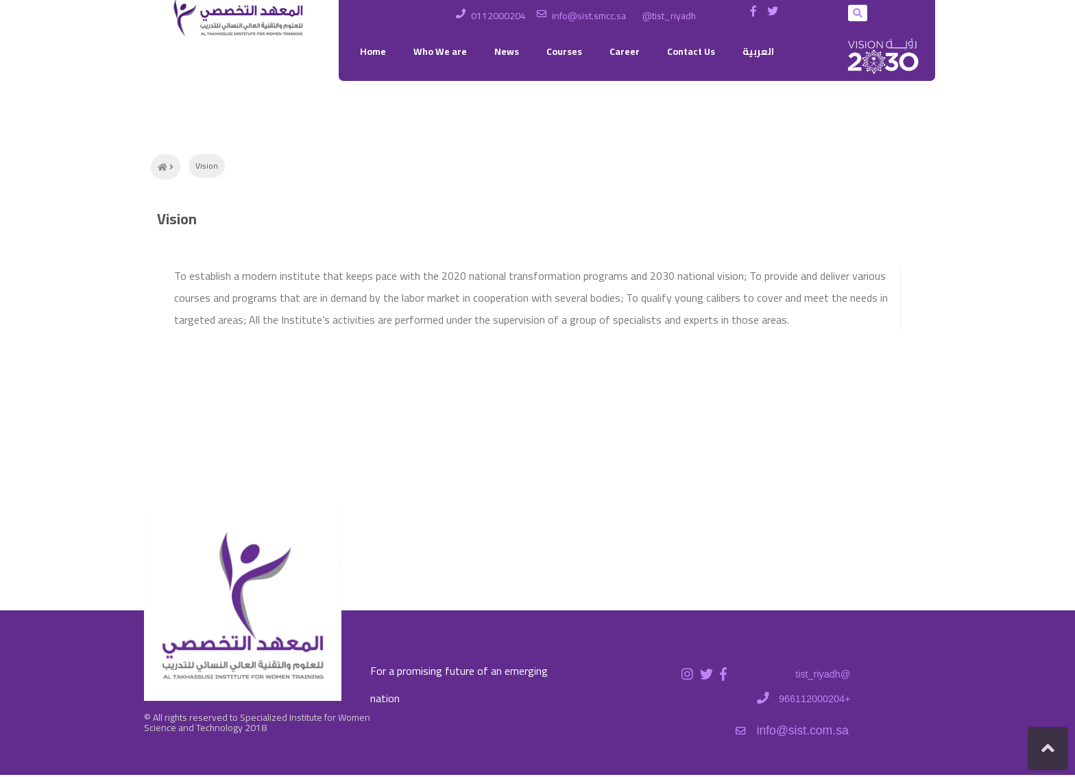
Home (373, 51)
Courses (564, 51)
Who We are (440, 51)
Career (624, 51)
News (506, 51)
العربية (758, 51)
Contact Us (691, 51)
